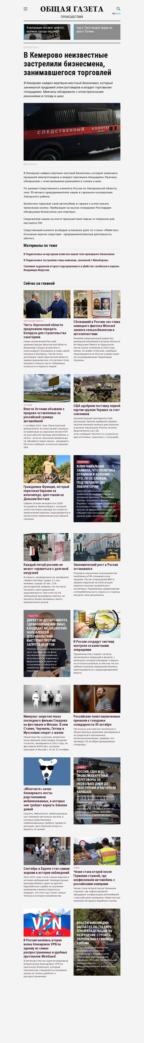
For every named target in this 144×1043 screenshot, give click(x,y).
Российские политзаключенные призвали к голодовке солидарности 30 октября (97, 720)
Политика (83, 462)
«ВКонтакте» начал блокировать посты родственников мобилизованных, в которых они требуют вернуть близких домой (45, 799)
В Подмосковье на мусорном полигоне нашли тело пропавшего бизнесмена (69, 254)
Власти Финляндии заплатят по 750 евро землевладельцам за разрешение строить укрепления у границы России (95, 933)
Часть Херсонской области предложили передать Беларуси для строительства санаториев (45, 331)
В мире (81, 767)
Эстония (28, 405)
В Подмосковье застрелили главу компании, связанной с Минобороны (66, 260)
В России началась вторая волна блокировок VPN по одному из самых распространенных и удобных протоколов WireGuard (45, 948)
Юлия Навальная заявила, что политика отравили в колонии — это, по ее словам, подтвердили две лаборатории (96, 476)
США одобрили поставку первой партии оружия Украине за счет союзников (97, 410)
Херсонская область (34, 321)
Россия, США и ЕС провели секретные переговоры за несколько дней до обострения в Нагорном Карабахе (96, 782)
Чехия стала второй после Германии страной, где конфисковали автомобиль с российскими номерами (94, 878)
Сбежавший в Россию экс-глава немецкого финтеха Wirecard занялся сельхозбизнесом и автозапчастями (97, 328)
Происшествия (72, 17)
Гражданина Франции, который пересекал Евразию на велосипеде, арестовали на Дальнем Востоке (46, 493)
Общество (33, 616)
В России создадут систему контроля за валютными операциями (94, 646)
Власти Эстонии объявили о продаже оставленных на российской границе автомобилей (44, 415)
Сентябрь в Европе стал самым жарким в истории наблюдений (47, 871)
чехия (76, 868)
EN (118, 13)
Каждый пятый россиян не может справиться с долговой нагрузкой (46, 569)
